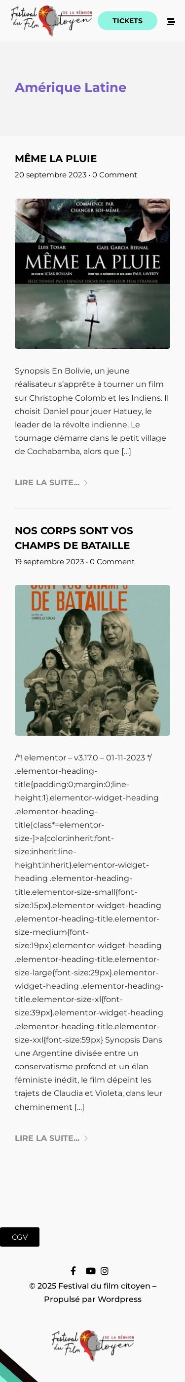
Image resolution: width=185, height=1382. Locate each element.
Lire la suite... (52, 482)
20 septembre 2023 (50, 174)
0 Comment (114, 174)
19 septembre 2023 (49, 561)
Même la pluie (56, 159)
